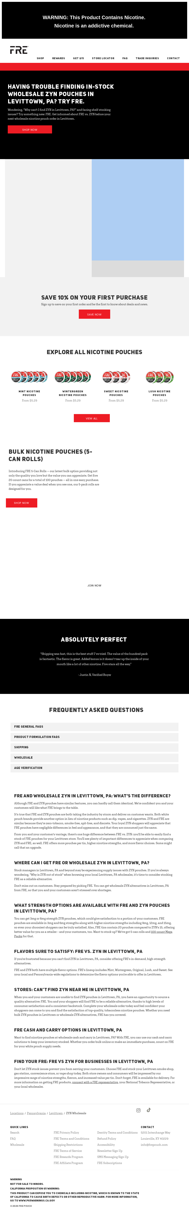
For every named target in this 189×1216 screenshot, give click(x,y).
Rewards (58, 58)
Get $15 (78, 58)
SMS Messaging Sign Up (112, 1156)
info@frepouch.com (154, 1144)
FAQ (125, 58)
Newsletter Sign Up (109, 1150)
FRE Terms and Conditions (71, 1138)
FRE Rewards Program (68, 1156)
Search (14, 1132)
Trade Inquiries (147, 58)
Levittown (56, 1113)
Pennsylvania (36, 1113)
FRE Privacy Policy (66, 1132)
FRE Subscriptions (109, 1163)
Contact (173, 58)
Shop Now (29, 130)
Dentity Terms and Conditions (117, 1132)
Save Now (94, 314)
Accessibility (106, 1144)
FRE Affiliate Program (68, 1163)
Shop (40, 58)
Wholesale (17, 1144)
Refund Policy (106, 1138)
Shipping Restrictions (68, 1144)
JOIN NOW (94, 585)
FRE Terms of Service (68, 1150)
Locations (17, 1113)
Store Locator (103, 58)
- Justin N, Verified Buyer (94, 674)
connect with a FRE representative (95, 1082)
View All (92, 418)
